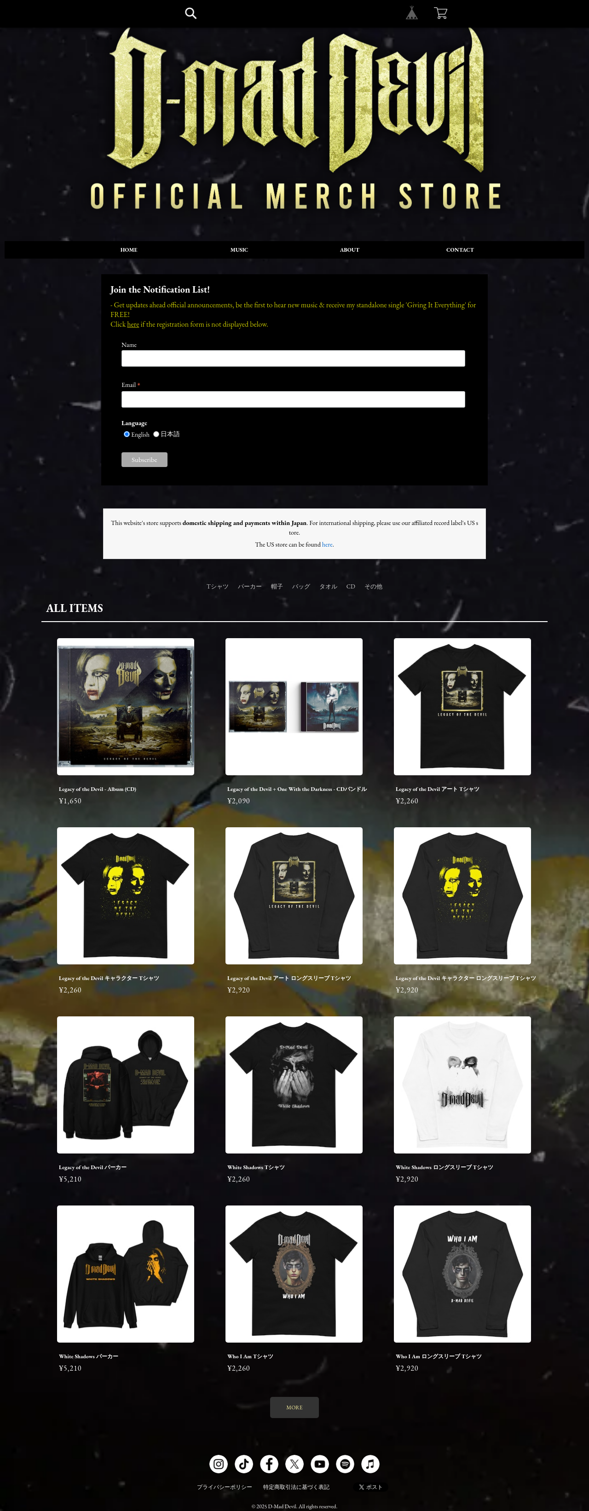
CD (350, 586)
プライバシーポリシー (224, 1487)
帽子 (277, 586)
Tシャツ (218, 586)
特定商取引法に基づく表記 (296, 1487)
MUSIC (239, 250)
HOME (129, 250)
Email (130, 385)
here (133, 324)
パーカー (250, 586)
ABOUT (349, 250)
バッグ (301, 586)
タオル (328, 586)
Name (129, 344)
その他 (373, 586)
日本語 (170, 434)
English (140, 434)
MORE (294, 1407)
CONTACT (460, 250)
